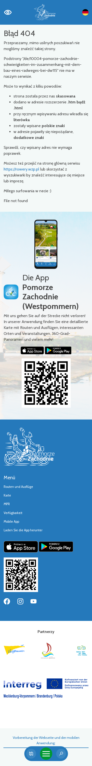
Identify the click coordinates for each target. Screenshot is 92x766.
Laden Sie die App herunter (23, 530)
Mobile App (11, 521)
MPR (7, 504)
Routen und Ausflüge (18, 487)
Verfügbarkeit (13, 513)
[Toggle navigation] (46, 753)
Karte (7, 495)
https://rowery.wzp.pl (21, 169)
